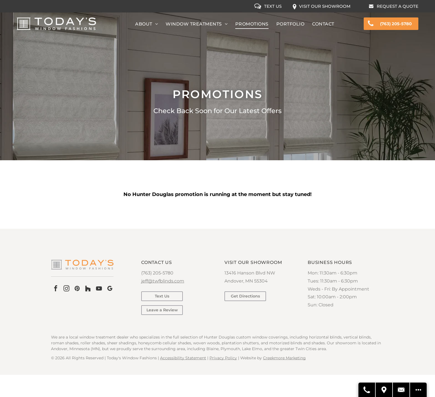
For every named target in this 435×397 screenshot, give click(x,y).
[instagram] (66, 289)
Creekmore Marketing (284, 357)
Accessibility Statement (183, 357)
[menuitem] (146, 24)
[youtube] (98, 289)
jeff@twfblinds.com (162, 281)
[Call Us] (367, 390)
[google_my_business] (109, 289)
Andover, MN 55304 (246, 281)
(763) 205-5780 (157, 273)
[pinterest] (77, 289)
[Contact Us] (401, 390)
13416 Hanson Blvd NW (249, 273)
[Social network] (88, 289)
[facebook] (55, 289)
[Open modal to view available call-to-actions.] (418, 390)
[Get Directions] (384, 390)
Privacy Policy (223, 357)
